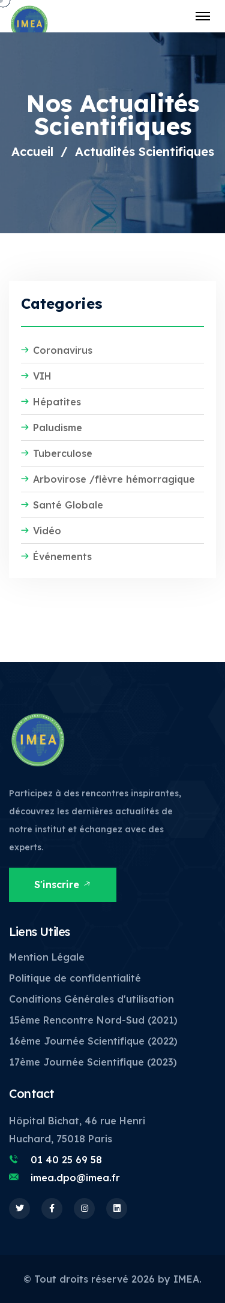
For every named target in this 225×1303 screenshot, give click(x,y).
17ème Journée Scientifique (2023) (93, 1062)
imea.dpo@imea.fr (75, 1178)
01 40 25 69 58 (66, 1160)
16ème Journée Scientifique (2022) (93, 1041)
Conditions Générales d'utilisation (91, 999)
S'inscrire (63, 884)
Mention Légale (47, 957)
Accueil (32, 151)
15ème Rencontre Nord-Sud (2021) (93, 1020)
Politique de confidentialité (75, 978)
